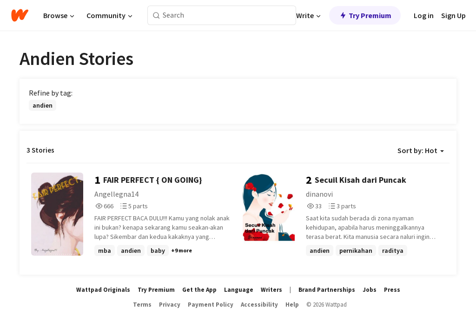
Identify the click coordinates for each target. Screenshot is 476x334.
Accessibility (259, 304)
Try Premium (364, 15)
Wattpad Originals (103, 290)
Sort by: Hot (420, 150)
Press (392, 290)
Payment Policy (210, 304)
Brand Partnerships (326, 290)
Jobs (370, 290)
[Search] (156, 15)
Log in (424, 15)
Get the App (199, 290)
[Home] (19, 15)
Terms (142, 304)
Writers (271, 290)
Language (238, 290)
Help (292, 304)
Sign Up (453, 15)
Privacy (169, 304)
